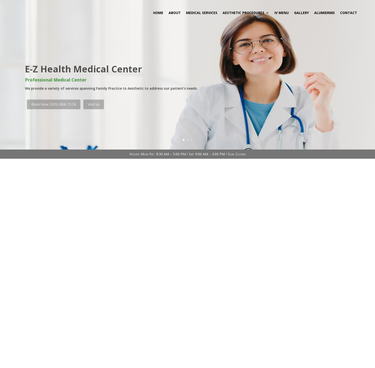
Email (74, 304)
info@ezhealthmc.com (85, 313)
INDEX (187, 365)
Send (309, 333)
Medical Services (201, 12)
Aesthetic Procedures (243, 12)
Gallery (301, 12)
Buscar (310, 177)
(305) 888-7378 (80, 291)
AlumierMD (324, 12)
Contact (348, 12)
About (175, 12)
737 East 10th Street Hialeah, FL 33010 (98, 268)
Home (158, 12)
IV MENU (281, 12)
